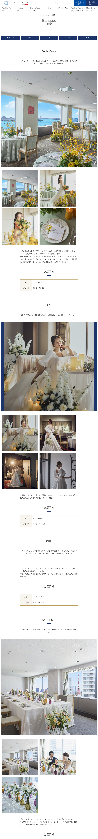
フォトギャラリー (91, 10)
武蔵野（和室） (87, 38)
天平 (29, 38)
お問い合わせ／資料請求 (87, 806)
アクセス (56, 3)
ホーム (45, 15)
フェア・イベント (7, 10)
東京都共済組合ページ (92, 3)
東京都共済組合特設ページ (49, 829)
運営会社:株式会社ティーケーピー (49, 823)
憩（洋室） (68, 38)
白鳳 (49, 38)
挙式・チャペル (21, 10)
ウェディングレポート (77, 10)
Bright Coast (10, 38)
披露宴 (35, 10)
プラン (63, 10)
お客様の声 (52, 806)
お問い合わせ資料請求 (80, 3)
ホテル (68, 3)
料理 (49, 10)
